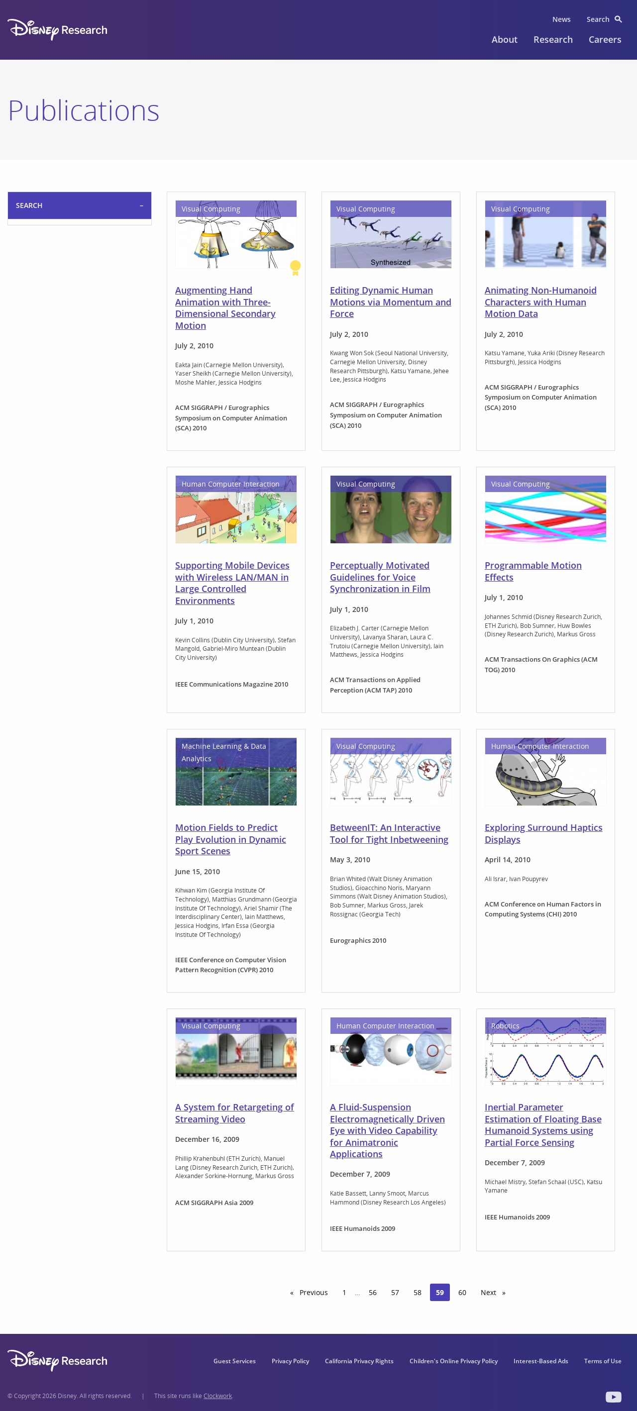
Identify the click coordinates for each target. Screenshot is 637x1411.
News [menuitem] (561, 19)
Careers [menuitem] (605, 39)
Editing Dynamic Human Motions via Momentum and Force (390, 301)
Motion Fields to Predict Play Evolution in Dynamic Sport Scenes (230, 839)
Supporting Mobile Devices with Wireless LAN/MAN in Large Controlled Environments (232, 582)
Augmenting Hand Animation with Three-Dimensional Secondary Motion (225, 307)
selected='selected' (79, 253)
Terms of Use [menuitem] (603, 1361)
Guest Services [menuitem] (234, 1361)
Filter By (32, 329)
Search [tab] (29, 205)
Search (29, 285)
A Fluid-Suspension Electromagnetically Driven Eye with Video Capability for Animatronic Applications (387, 1130)
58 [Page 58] (418, 1292)
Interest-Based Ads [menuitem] (541, 1361)
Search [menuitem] (598, 19)
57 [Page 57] (395, 1292)
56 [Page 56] (373, 1292)
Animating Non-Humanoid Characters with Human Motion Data (541, 301)
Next (496, 1292)
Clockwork (218, 1396)
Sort (25, 233)
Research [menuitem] (553, 39)
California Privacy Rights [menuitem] (359, 1361)
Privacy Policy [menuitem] (290, 1361)
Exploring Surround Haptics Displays (544, 833)
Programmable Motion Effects (533, 571)
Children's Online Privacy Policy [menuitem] (454, 1361)
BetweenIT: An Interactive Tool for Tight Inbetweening (389, 833)
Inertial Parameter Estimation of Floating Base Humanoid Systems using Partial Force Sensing (543, 1124)
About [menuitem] (505, 39)
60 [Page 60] (462, 1292)
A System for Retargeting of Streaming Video (234, 1112)
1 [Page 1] (344, 1292)
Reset (94, 356)
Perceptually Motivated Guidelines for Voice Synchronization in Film (380, 577)
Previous (316, 1292)
